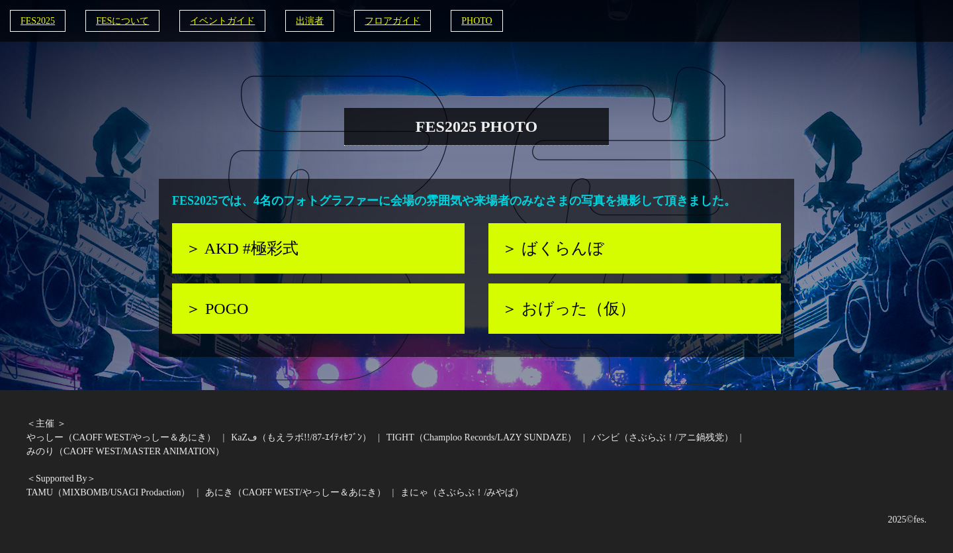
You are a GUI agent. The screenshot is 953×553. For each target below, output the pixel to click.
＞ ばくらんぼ (553, 248)
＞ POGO (216, 308)
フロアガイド (392, 21)
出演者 (310, 21)
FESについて (122, 21)
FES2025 (38, 21)
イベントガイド (222, 21)
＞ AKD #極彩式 (241, 248)
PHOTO (476, 21)
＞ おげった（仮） (568, 308)
